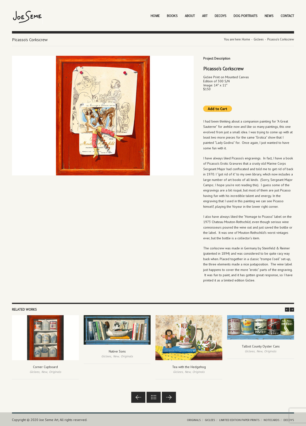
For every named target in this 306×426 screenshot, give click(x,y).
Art (205, 15)
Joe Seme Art (48, 420)
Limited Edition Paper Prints (239, 420)
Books (172, 15)
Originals (55, 372)
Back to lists (154, 397)
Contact (287, 15)
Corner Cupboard (45, 367)
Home (155, 15)
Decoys (220, 15)
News (269, 15)
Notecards (271, 420)
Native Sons (117, 351)
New (44, 372)
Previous (138, 397)
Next (169, 397)
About (190, 15)
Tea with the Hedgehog (189, 367)
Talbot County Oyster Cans (261, 346)
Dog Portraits (245, 15)
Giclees (259, 39)
